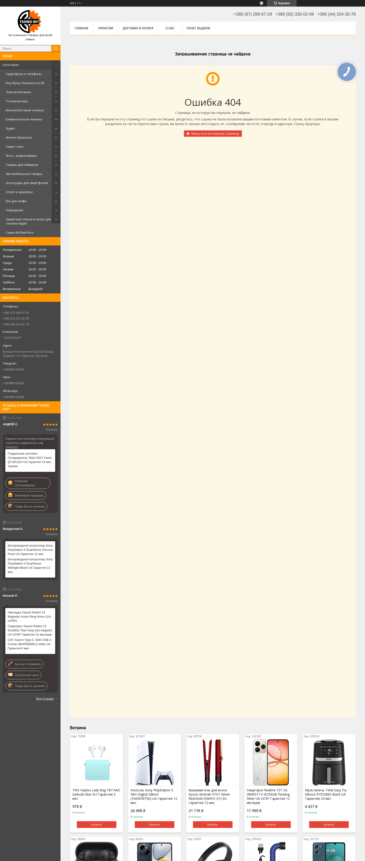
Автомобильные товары (24, 174)
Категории (11, 65)
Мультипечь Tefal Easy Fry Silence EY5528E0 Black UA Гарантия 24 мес (326, 794)
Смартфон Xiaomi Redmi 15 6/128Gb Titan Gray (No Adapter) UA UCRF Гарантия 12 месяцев (30, 630)
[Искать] (56, 48)
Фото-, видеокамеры (21, 155)
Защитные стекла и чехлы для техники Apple (28, 221)
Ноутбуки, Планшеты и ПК (25, 83)
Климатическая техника (24, 119)
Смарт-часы (15, 146)
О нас (170, 28)
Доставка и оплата (138, 28)
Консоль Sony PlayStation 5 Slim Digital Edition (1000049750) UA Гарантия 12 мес (154, 796)
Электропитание (18, 92)
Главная (81, 28)
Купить (96, 824)
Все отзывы (45, 698)
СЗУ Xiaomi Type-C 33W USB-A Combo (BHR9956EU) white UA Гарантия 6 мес (29, 644)
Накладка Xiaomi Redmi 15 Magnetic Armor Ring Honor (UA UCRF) (29, 617)
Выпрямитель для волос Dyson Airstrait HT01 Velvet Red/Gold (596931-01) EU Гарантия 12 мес (209, 796)
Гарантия (105, 28)
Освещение (14, 210)
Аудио (10, 128)
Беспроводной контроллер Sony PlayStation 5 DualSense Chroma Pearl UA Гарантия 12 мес (30, 550)
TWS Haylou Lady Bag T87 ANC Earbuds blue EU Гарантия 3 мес (96, 794)
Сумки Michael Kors (20, 232)
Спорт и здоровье (19, 192)
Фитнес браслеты (19, 137)
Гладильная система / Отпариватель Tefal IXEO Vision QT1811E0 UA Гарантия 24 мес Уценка (30, 460)
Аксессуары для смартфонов (27, 183)
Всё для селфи (16, 201)
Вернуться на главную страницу (215, 133)
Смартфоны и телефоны (24, 74)
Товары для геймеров (22, 165)
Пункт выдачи (198, 28)
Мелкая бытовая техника (25, 110)
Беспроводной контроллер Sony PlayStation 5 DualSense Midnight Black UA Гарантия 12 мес (30, 566)
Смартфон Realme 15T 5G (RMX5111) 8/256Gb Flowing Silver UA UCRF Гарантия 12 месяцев (268, 796)
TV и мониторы (17, 101)
